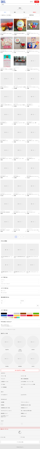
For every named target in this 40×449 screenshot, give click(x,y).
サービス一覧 (3, 437)
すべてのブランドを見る (20, 370)
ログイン (31, 1)
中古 (24, 12)
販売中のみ (3, 15)
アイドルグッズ (16, 85)
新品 (15, 12)
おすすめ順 (9, 15)
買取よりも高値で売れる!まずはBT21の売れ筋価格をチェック (20, 325)
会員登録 (36, 1)
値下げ (34, 12)
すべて (5, 12)
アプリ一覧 (22, 437)
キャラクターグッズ (3, 85)
